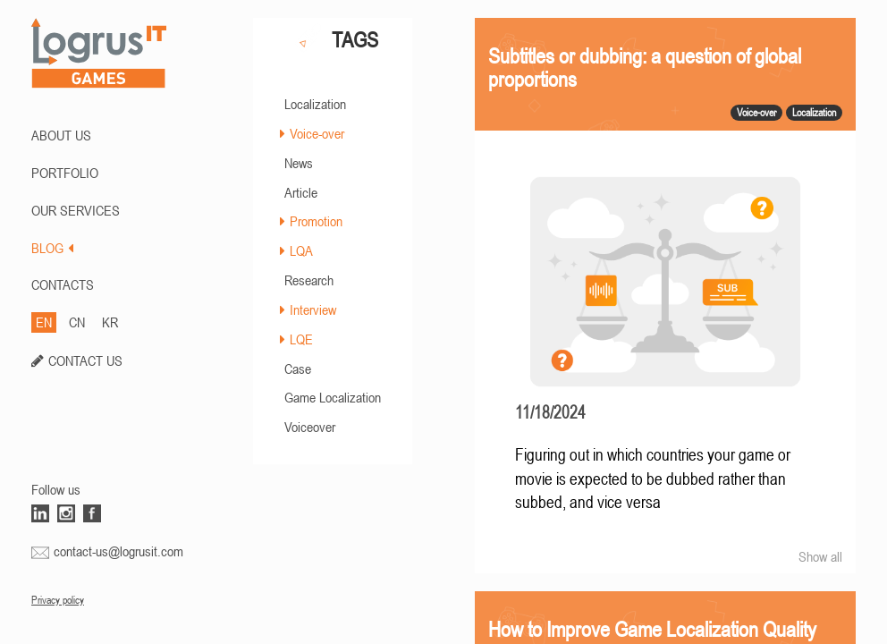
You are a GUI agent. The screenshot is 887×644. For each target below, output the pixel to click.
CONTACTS (62, 284)
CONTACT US (85, 360)
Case (297, 368)
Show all (820, 556)
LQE (301, 339)
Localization (315, 104)
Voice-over (317, 133)
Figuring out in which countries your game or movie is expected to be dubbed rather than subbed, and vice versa (652, 478)
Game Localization (332, 397)
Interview (313, 309)
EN (44, 322)
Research (309, 280)
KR (110, 322)
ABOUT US (61, 135)
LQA (301, 250)
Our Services (75, 210)
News (298, 163)
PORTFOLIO (64, 173)
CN (77, 322)
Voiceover (309, 427)
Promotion (316, 221)
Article (300, 192)
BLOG (52, 248)
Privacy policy (57, 600)
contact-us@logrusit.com (118, 551)
